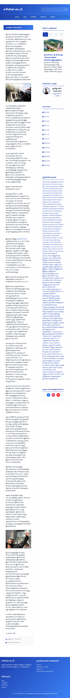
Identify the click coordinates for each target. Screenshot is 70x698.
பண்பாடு (45, 338)
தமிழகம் (51, 316)
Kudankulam (58, 211)
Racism (59, 233)
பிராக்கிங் (46, 347)
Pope (57, 231)
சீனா (62, 303)
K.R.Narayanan (53, 209)
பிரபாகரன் (57, 345)
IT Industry (60, 207)
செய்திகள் (52, 309)
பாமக (50, 343)
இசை (52, 267)
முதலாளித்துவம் (48, 361)
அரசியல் (43, 17)
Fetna (60, 193)
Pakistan (51, 229)
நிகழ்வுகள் (51, 334)
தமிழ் (60, 318)
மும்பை (58, 361)
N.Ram (44, 222)
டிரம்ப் (56, 312)
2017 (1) (45, 117)
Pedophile (57, 229)
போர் (44, 356)
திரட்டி (50, 325)
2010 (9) (45, 139)
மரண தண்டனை (53, 356)
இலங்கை (55, 274)
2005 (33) (46, 161)
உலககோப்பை (58, 278)
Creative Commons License (35, 695)
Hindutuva (60, 198)
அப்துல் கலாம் (47, 258)
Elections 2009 (57, 191)
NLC (56, 224)
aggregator (54, 182)
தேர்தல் (55, 327)
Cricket (44, 189)
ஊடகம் (53, 282)
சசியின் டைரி (12, 9)
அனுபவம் (58, 265)
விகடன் (53, 374)
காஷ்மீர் (33, 17)
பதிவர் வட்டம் (55, 338)
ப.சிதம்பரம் (46, 336)
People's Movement (48, 231)
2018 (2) (45, 112)
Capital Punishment (51, 186)
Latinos (51, 213)
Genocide (51, 195)
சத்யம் (44, 300)
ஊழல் (58, 282)
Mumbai (59, 220)
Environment (46, 193)
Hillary (50, 198)
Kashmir (61, 209)
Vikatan (44, 253)
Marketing (53, 215)
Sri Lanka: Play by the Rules (51, 240)
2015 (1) (45, 126)
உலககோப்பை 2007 (49, 280)
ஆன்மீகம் (46, 267)
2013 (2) (45, 130)
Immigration (56, 202)
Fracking (45, 195)
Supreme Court (47, 242)
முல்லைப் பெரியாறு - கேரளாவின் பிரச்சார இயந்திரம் (53, 57)
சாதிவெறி (46, 303)
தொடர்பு (39, 669)
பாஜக (50, 345)
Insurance (58, 204)
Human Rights (47, 200)
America (61, 182)
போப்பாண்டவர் (48, 354)
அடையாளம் (47, 256)
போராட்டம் (58, 354)
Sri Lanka (60, 238)
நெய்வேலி (59, 334)
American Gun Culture (49, 184)
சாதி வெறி (55, 300)
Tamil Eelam (57, 242)
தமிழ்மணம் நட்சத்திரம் (50, 323)
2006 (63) (46, 157)
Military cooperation (49, 218)
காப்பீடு (50, 291)
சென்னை (60, 309)
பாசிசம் (45, 343)
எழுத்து (45, 285)
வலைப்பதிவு (47, 367)
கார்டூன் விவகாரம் (14, 28)
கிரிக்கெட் (52, 294)
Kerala (44, 211)
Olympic (45, 229)
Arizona (59, 184)
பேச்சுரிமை (56, 350)
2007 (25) (46, 152)
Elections (49, 191)
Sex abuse (53, 238)
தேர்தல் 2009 (50, 329)
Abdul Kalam (46, 182)
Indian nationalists (48, 204)
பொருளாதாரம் (54, 352)
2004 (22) (46, 165)
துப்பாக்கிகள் (47, 327)
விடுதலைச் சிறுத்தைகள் (51, 376)
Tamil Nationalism (56, 245)
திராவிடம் (56, 325)
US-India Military (57, 251)
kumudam (45, 213)
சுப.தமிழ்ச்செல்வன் (49, 305)
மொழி (44, 363)
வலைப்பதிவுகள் (48, 372)
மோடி (50, 363)
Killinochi (50, 211)
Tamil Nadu (46, 245)
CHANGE (61, 186)
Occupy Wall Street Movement (52, 227)
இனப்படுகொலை (49, 276)
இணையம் (58, 267)
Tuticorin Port (56, 249)
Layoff (57, 213)
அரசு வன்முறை (55, 262)
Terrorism (53, 247)
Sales (44, 236)
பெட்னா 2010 (47, 350)
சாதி (49, 300)
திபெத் (45, 325)
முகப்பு (17, 17)
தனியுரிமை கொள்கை (44, 671)
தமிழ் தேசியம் (47, 320)
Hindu (54, 198)
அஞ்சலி (54, 253)
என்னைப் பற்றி (42, 667)
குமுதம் (57, 298)
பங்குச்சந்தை (56, 336)
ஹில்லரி (54, 379)
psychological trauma (49, 233)
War (49, 253)
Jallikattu (45, 209)
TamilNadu (46, 247)
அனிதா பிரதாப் (48, 265)
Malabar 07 (46, 215)
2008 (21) (46, 148)
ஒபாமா (45, 287)
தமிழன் (55, 318)
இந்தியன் (59, 269)
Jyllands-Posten (22, 239)
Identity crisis (46, 202)
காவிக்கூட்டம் (58, 291)
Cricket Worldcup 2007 (54, 189)
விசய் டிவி (60, 374)
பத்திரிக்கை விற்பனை (50, 341)
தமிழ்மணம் (57, 320)
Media (59, 215)
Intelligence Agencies (49, 207)
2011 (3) (45, 134)
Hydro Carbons (57, 200)
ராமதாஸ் (55, 363)
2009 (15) (46, 143)
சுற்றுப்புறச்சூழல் (48, 307)
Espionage (54, 193)
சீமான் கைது (55, 303)
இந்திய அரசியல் (48, 269)
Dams (44, 191)
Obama (61, 224)
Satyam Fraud (50, 236)
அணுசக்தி (56, 256)
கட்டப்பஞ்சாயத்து (48, 289)
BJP (43, 186)
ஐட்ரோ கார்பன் (53, 285)
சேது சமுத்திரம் (48, 312)
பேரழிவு (45, 352)
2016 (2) (45, 121)
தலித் (62, 323)
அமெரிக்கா (56, 260)
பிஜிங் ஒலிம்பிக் (56, 347)
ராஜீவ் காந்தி (59, 365)
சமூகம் (52, 17)
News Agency (51, 222)
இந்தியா (45, 271)
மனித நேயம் (53, 358)
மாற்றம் (61, 358)
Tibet (49, 249)
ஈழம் (25, 17)
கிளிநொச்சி (47, 296)
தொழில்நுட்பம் (48, 332)
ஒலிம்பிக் (51, 287)
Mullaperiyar (52, 220)
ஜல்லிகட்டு (46, 379)
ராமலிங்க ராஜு (48, 365)
